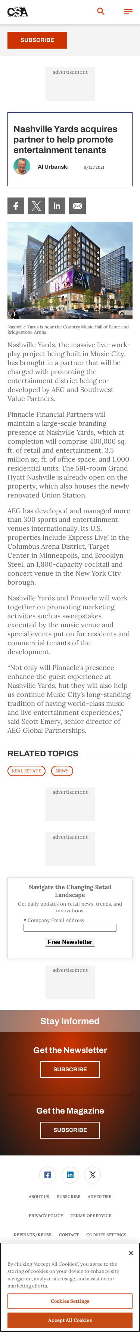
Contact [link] (69, 1234)
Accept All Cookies (69, 1320)
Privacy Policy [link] (46, 1215)
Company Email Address (54, 920)
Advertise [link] (99, 1196)
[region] (70, 1287)
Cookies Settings (106, 1235)
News (62, 771)
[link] (15, 205)
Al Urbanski (53, 167)
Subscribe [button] (70, 1069)
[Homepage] (17, 12)
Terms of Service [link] (91, 1215)
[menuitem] (15, 205)
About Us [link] (39, 1196)
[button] (128, 12)
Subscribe (37, 40)
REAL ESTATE (26, 771)
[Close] (131, 1253)
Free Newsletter (70, 942)
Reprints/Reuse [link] (33, 1234)
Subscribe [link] (68, 1196)
